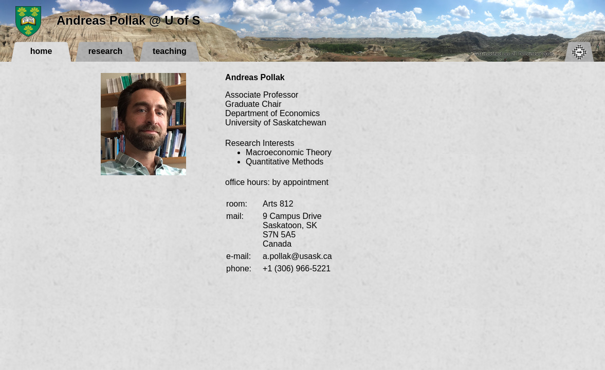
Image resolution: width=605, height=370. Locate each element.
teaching (170, 51)
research (105, 51)
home (41, 51)
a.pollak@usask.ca (297, 256)
